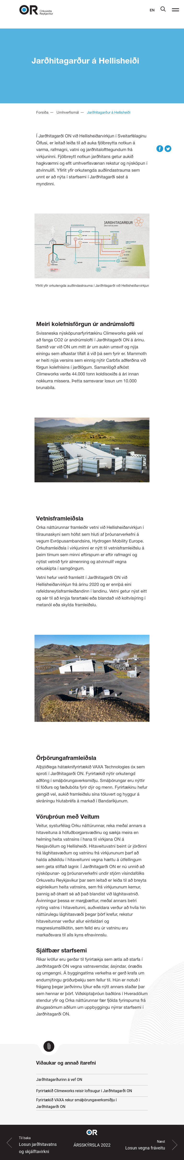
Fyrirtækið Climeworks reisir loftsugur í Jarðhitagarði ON (84, 1091)
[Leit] (163, 10)
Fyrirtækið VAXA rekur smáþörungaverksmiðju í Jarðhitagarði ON (76, 1103)
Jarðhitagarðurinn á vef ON (59, 1079)
